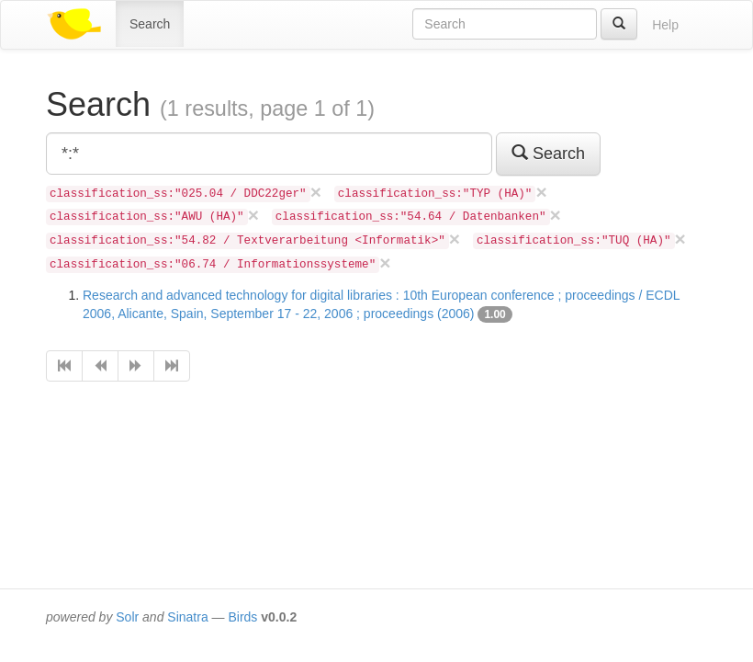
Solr (127, 617)
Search (149, 24)
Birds (242, 617)
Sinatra (187, 617)
